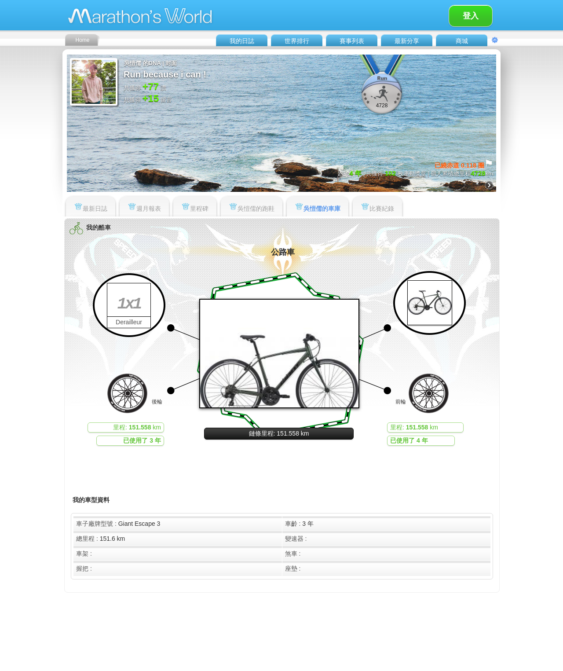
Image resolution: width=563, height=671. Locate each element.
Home (82, 40)
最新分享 (407, 40)
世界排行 (297, 40)
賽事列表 (352, 40)
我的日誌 (242, 40)
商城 (462, 40)
